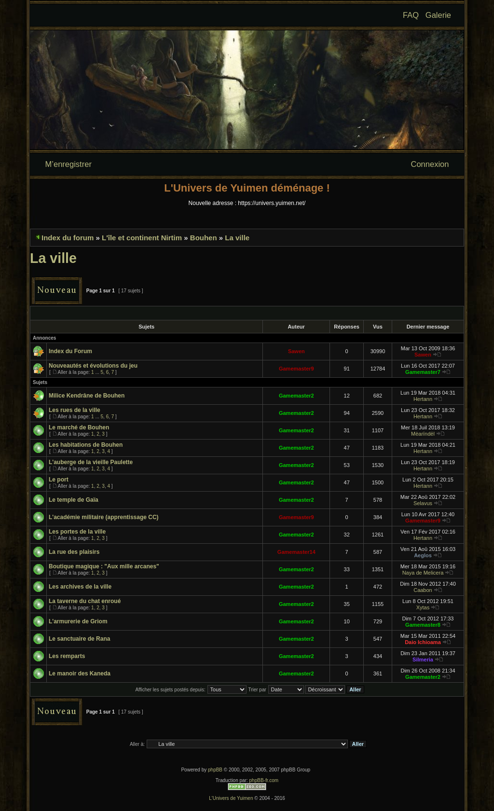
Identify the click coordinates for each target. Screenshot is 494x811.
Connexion (430, 164)
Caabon (422, 590)
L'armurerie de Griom (78, 621)
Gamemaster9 (296, 368)
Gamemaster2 (296, 396)
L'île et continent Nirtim (142, 238)
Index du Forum (70, 351)
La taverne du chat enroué (85, 601)
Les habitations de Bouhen (86, 444)
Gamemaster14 (296, 552)
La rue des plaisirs (74, 552)
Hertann (422, 399)
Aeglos (423, 555)
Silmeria (422, 659)
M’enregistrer (68, 164)
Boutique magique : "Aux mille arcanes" (104, 566)
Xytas (423, 607)
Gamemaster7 (422, 372)
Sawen (296, 351)
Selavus (422, 503)
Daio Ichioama (423, 642)
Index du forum (67, 238)
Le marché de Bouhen (79, 427)
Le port (59, 479)
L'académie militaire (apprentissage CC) (104, 517)
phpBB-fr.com (264, 780)
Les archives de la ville (80, 586)
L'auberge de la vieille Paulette (91, 462)
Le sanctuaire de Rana (79, 638)
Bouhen (203, 238)
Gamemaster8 (422, 625)
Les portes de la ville (77, 531)
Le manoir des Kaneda (79, 673)
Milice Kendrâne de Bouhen (86, 395)
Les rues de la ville (74, 410)
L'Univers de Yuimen (231, 798)
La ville (237, 238)
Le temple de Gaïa (73, 499)
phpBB (215, 769)
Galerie (438, 15)
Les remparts (67, 656)
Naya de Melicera (423, 573)
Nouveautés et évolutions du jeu (93, 365)
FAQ (411, 15)
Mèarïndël (423, 434)
